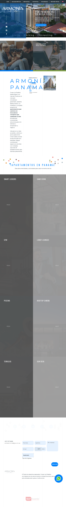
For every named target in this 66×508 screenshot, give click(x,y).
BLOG (8, 1)
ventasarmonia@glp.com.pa (12, 443)
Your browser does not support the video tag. (33, 18)
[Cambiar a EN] (63, 2)
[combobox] (38, 449)
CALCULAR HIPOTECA (16, 1)
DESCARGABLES (44, 1)
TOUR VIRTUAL (35, 1)
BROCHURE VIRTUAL (55, 1)
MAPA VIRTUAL (26, 1)
